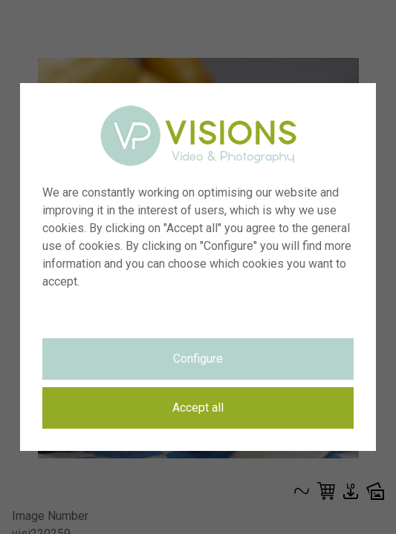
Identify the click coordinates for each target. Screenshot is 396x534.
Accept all (198, 407)
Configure (198, 359)
